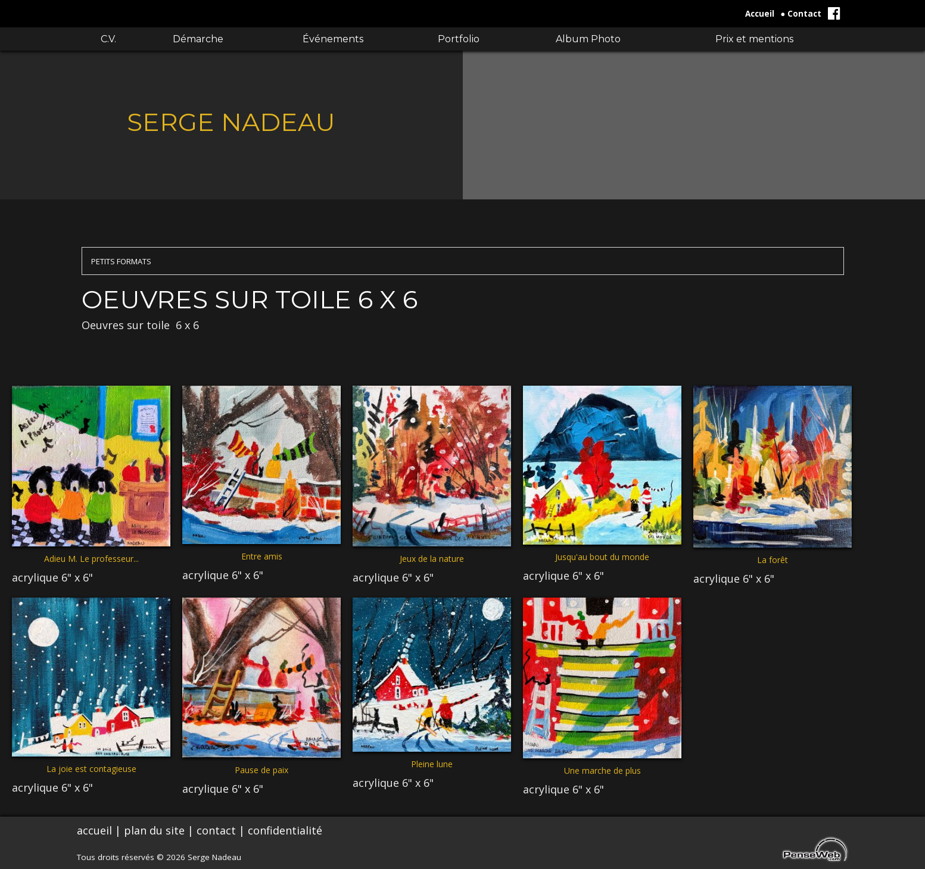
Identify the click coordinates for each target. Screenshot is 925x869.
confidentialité (285, 830)
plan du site (154, 830)
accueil (94, 830)
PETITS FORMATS (121, 261)
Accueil (759, 13)
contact (216, 830)
